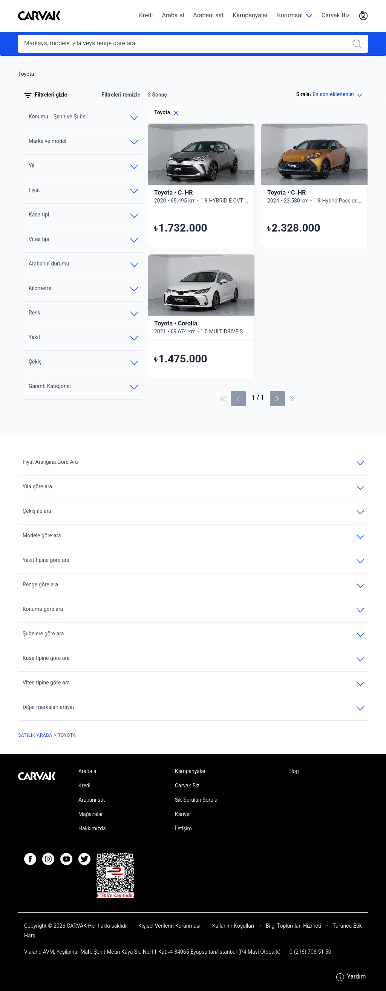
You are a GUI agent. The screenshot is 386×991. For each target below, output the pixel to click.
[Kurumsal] (294, 16)
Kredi (146, 16)
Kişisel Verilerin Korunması (169, 926)
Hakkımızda (92, 829)
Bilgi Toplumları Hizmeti (293, 926)
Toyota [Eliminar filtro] (166, 113)
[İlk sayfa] (223, 398)
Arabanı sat (208, 16)
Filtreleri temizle (120, 95)
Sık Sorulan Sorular (197, 800)
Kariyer (183, 815)
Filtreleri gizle (45, 95)
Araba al (173, 16)
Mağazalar (90, 815)
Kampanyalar (250, 16)
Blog (293, 772)
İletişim (183, 829)
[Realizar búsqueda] (359, 43)
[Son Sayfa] (292, 398)
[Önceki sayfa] (238, 398)
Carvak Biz (336, 16)
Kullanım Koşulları (233, 926)
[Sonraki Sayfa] (277, 398)
